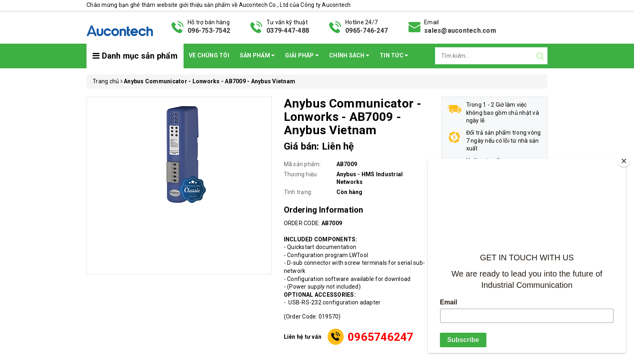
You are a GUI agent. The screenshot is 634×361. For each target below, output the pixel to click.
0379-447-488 (287, 30)
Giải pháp (302, 55)
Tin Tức (394, 55)
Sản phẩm (257, 55)
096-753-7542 (209, 30)
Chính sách (349, 55)
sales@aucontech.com (460, 30)
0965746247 (381, 337)
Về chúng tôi (209, 55)
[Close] (624, 161)
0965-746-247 (366, 30)
